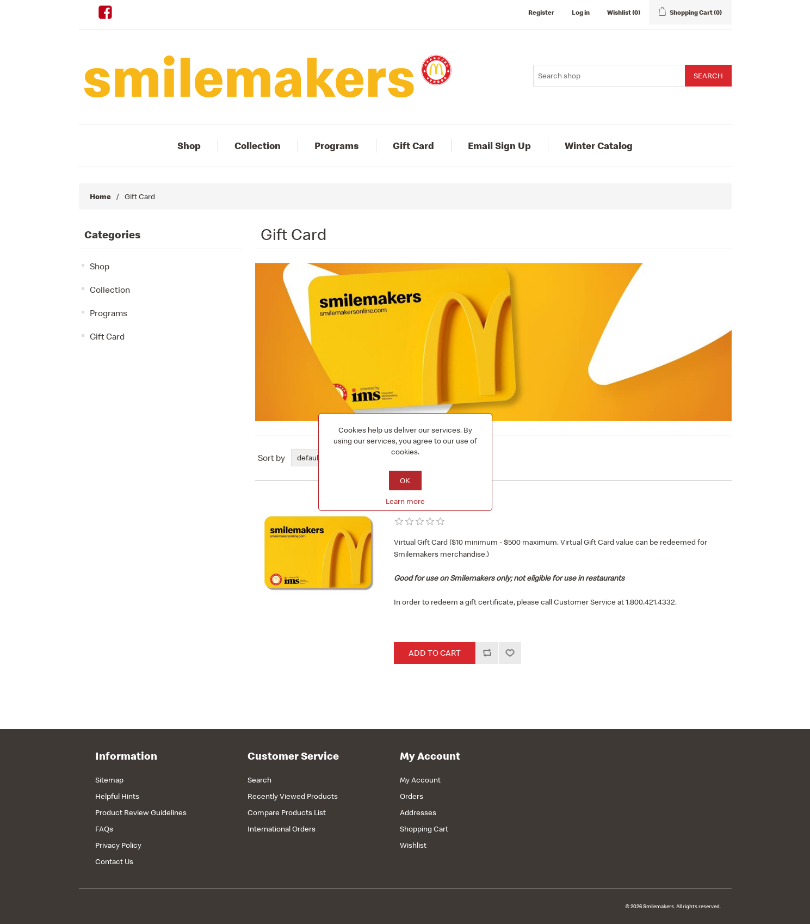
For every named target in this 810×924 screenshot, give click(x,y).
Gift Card (413, 145)
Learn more (405, 501)
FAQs (104, 829)
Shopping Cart (424, 829)
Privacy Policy (118, 845)
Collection (257, 145)
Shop (189, 145)
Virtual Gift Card (431, 503)
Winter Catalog (599, 145)
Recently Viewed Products (293, 796)
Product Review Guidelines (141, 812)
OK (405, 480)
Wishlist (413, 845)
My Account (420, 780)
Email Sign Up (499, 145)
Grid (702, 457)
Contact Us (114, 861)
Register (541, 12)
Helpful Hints (117, 796)
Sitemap (109, 780)
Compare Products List (287, 812)
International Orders (282, 829)
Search (259, 780)
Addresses (418, 812)
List (722, 457)
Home (100, 196)
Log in (581, 12)
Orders (411, 796)
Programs (336, 145)
